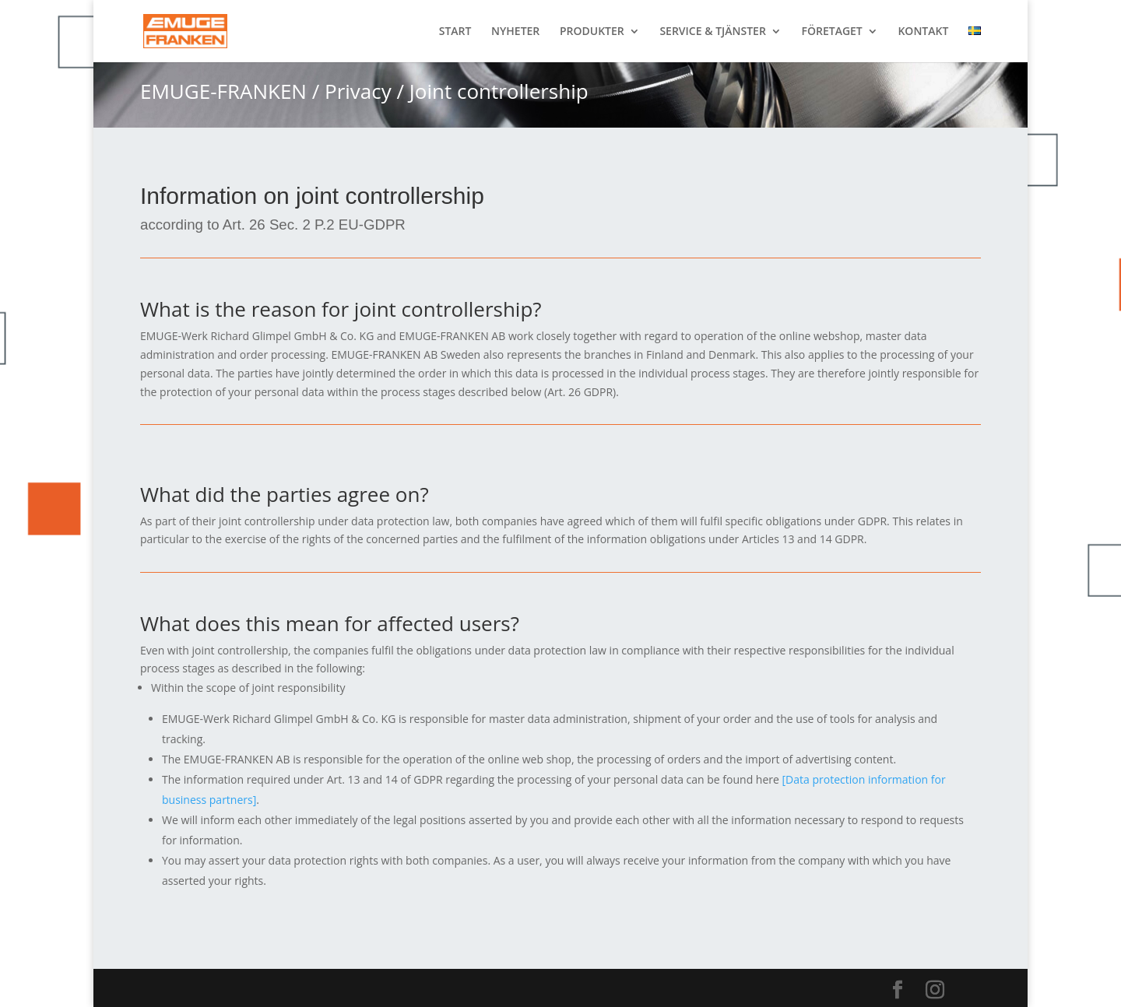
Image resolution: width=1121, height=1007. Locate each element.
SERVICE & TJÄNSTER (712, 32)
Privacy (358, 91)
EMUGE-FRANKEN (223, 91)
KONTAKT (923, 32)
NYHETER (515, 32)
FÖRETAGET (832, 32)
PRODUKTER (592, 32)
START (455, 32)
